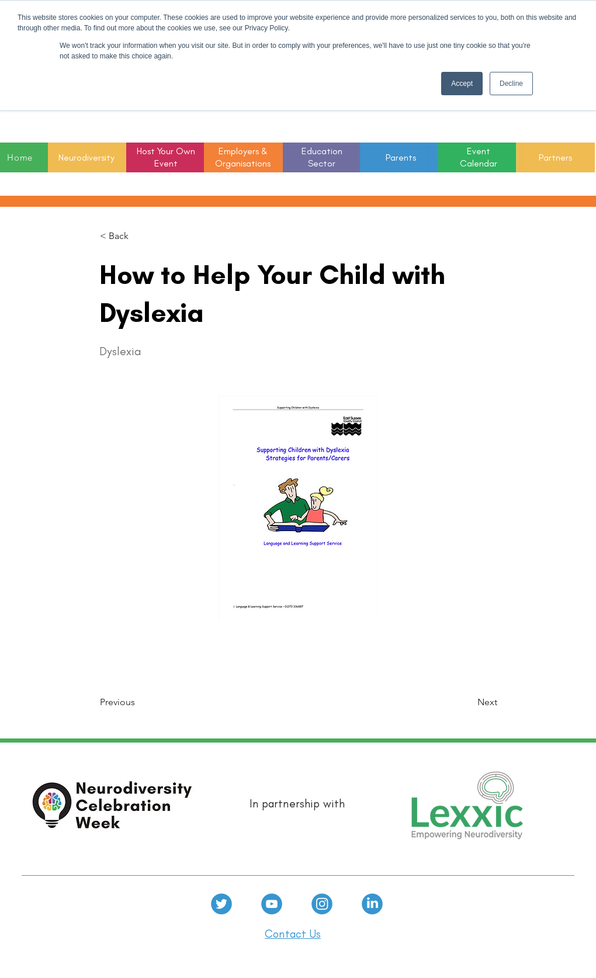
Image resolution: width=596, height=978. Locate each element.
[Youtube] (271, 903)
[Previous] (138, 702)
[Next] (468, 702)
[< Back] (138, 236)
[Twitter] (221, 903)
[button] (322, 158)
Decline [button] (511, 83)
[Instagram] (321, 903)
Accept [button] (462, 83)
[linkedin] (372, 903)
